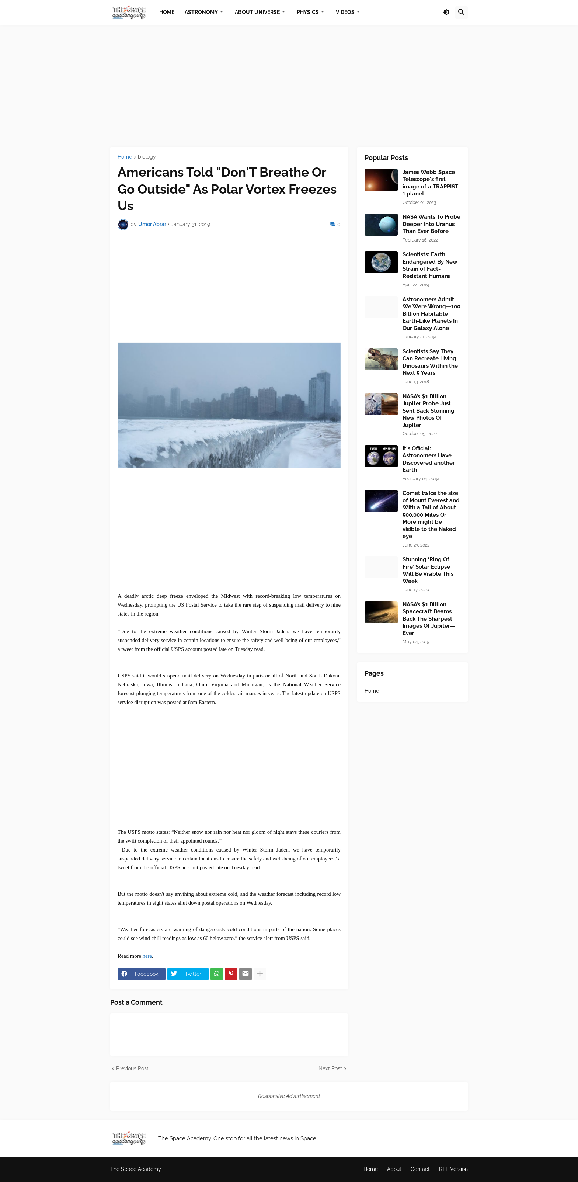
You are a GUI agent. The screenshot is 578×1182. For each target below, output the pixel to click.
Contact (420, 1169)
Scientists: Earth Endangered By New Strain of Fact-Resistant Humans (430, 265)
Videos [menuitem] (345, 12)
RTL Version (453, 1169)
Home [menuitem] (166, 12)
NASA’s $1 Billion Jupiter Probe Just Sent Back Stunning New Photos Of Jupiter (429, 411)
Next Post (330, 1068)
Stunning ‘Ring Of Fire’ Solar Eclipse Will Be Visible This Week (428, 570)
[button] (446, 12)
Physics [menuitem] (308, 12)
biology (147, 157)
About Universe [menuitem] (257, 12)
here (147, 956)
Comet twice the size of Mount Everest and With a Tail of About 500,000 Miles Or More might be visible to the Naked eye (431, 515)
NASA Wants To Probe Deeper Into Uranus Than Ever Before (431, 224)
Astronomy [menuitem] (201, 12)
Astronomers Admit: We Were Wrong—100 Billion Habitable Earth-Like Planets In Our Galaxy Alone (431, 314)
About (394, 1169)
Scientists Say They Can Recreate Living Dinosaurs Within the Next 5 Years (430, 362)
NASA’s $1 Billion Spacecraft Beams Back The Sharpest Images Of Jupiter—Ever (429, 619)
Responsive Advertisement (289, 1096)
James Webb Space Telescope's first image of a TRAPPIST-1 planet (431, 183)
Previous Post (132, 1068)
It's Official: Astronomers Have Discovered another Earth (429, 459)
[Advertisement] (289, 86)
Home (125, 157)
